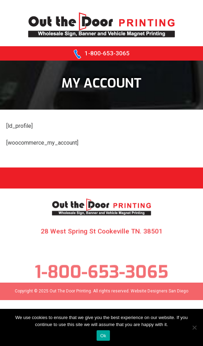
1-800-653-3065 (107, 53)
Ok (103, 335)
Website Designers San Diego (159, 294)
